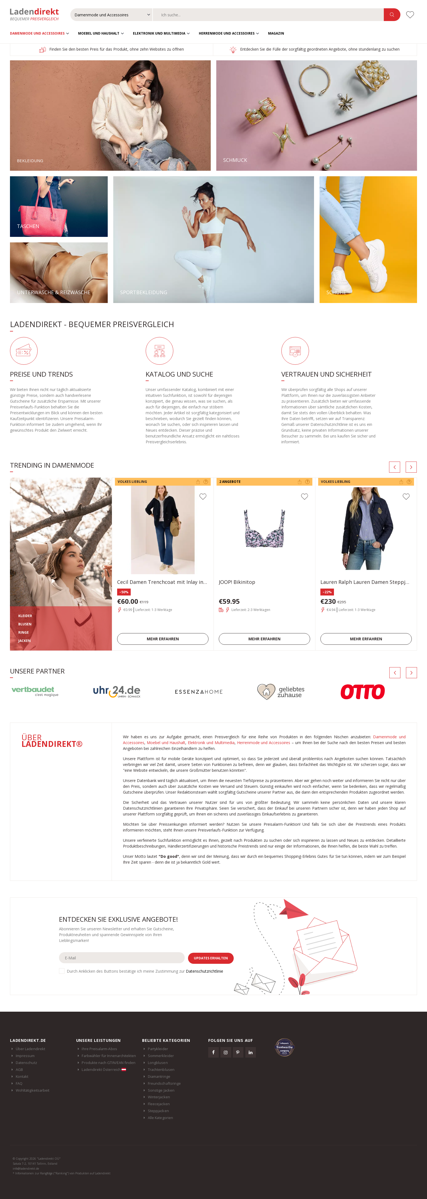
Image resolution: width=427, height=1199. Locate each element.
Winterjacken (159, 1096)
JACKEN (24, 640)
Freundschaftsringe (164, 1083)
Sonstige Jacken (161, 1090)
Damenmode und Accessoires (37, 33)
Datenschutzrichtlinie (204, 971)
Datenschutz (26, 1062)
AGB (19, 1069)
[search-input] (268, 14)
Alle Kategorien (160, 1117)
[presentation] (394, 467)
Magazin (276, 33)
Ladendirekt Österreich (104, 1069)
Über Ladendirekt (30, 1048)
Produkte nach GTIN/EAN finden (108, 1062)
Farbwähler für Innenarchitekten (109, 1055)
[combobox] (268, 14)
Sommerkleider (161, 1055)
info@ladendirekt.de (26, 1168)
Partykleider (158, 1048)
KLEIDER (25, 615)
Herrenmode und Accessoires (226, 33)
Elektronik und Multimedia (159, 33)
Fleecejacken (159, 1103)
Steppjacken (158, 1110)
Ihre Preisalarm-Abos (99, 1048)
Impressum (25, 1055)
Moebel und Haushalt (98, 33)
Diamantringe (159, 1076)
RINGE (23, 632)
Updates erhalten (211, 958)
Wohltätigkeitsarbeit (32, 1090)
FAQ (19, 1083)
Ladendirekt (37, 14)
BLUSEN (25, 624)
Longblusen (158, 1062)
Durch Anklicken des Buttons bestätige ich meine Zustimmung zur (145, 971)
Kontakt (22, 1076)
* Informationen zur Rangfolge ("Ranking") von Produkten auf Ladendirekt (61, 1173)
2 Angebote (230, 481)
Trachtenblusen (161, 1069)
